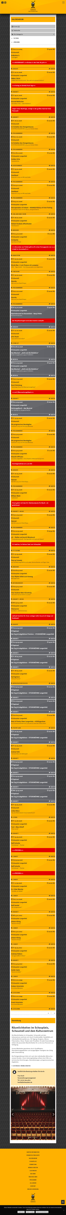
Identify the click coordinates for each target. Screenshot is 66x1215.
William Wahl (15, 496)
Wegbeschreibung (33, 1189)
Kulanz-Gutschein (17, 986)
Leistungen (33, 1170)
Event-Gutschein (17, 1002)
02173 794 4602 (25, 1080)
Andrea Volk (15, 752)
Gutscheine (16, 992)
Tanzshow (16, 271)
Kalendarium (33, 1158)
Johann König (16, 921)
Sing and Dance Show (19, 214)
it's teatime (16, 550)
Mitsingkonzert (18, 583)
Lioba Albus (15, 811)
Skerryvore (15, 609)
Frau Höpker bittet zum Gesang (22, 576)
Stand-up (16, 343)
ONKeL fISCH (15, 78)
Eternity (14, 281)
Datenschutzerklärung (42, 1212)
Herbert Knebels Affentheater (21, 224)
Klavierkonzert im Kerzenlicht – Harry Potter (26, 314)
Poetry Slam (17, 728)
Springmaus (15, 677)
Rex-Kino (33, 1173)
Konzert (15, 69)
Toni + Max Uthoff (17, 827)
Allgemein (33, 1183)
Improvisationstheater (20, 683)
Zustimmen (21, 1212)
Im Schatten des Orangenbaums (22, 127)
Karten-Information (33, 1152)
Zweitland (14, 175)
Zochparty (14, 240)
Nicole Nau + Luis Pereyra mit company (24, 265)
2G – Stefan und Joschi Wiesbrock (23, 537)
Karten (53, 69)
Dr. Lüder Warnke (17, 889)
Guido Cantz (15, 970)
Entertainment (17, 165)
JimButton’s (15, 55)
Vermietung (33, 1164)
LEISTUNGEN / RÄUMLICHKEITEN (21, 1066)
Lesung (15, 817)
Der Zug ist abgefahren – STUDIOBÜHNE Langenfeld (29, 648)
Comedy (15, 856)
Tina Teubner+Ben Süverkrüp (21, 593)
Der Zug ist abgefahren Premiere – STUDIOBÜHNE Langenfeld (32, 634)
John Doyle (15, 337)
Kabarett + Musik (18, 511)
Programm (33, 1180)
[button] (12, 1112)
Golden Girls (15, 159)
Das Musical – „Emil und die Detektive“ (25, 353)
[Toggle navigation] (63, 2)
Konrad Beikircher (17, 101)
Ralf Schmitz (15, 843)
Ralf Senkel (15, 905)
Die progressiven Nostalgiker (21, 424)
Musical (15, 359)
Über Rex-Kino (33, 1177)
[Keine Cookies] (64, 1210)
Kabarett (16, 92)
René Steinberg (16, 385)
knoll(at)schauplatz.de (25, 1082)
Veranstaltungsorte (33, 1155)
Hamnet (14, 480)
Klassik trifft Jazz (17, 457)
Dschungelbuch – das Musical (21, 408)
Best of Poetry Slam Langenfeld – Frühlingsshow (28, 721)
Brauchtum (16, 255)
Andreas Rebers (16, 954)
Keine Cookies (30, 1212)
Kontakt (33, 1186)
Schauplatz (33, 1161)
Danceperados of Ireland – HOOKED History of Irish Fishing (31, 208)
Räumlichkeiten (33, 1167)
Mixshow (16, 230)
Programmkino (18, 133)
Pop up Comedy (16, 560)
